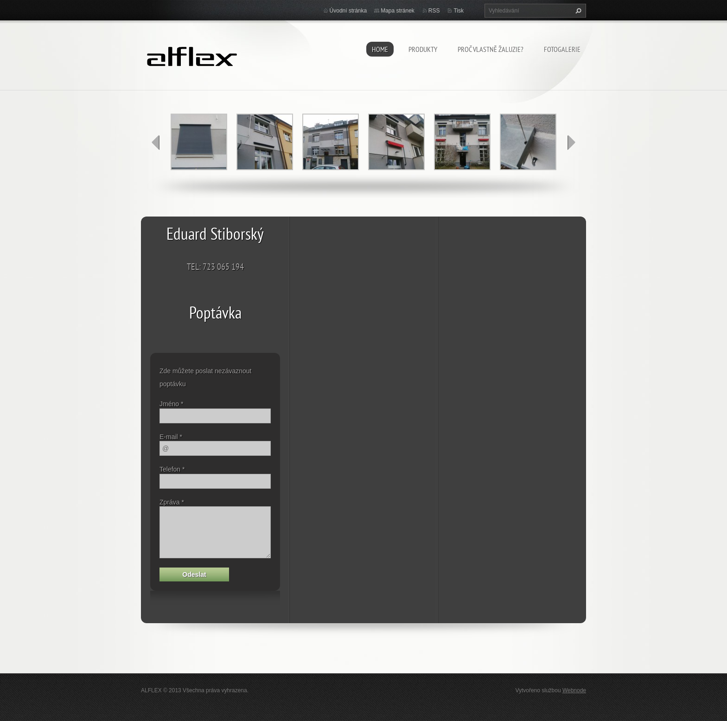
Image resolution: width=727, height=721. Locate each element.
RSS (434, 10)
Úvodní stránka (348, 10)
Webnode (574, 690)
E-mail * (170, 436)
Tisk (458, 10)
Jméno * (171, 404)
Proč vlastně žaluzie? (490, 49)
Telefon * (172, 469)
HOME (380, 49)
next (571, 142)
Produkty (422, 49)
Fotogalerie (562, 49)
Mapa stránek (398, 10)
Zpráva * (171, 502)
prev (155, 142)
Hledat (577, 11)
